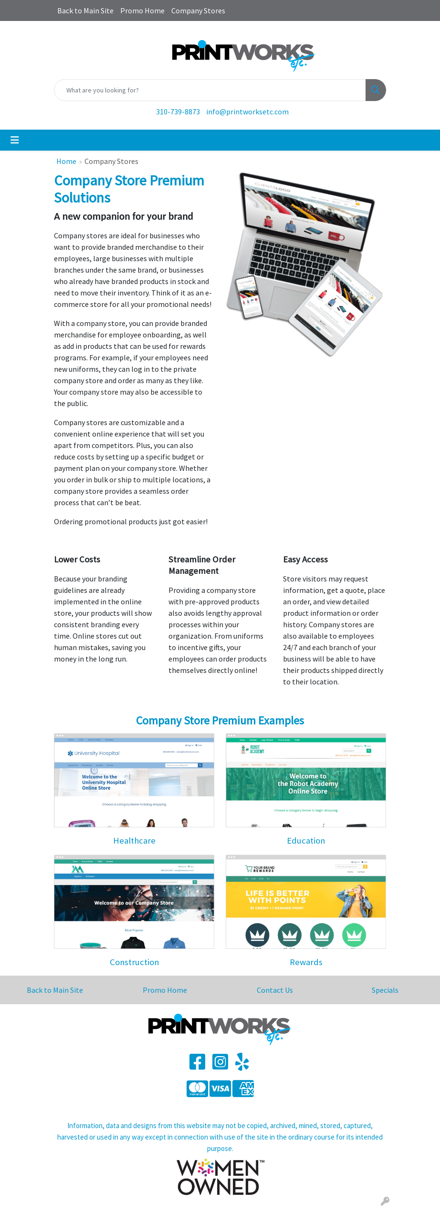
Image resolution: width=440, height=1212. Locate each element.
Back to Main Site (85, 10)
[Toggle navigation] (15, 140)
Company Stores (198, 10)
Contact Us (275, 990)
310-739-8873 (178, 111)
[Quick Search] (210, 90)
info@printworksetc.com (247, 111)
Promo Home (142, 10)
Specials (385, 990)
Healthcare (134, 840)
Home (66, 161)
